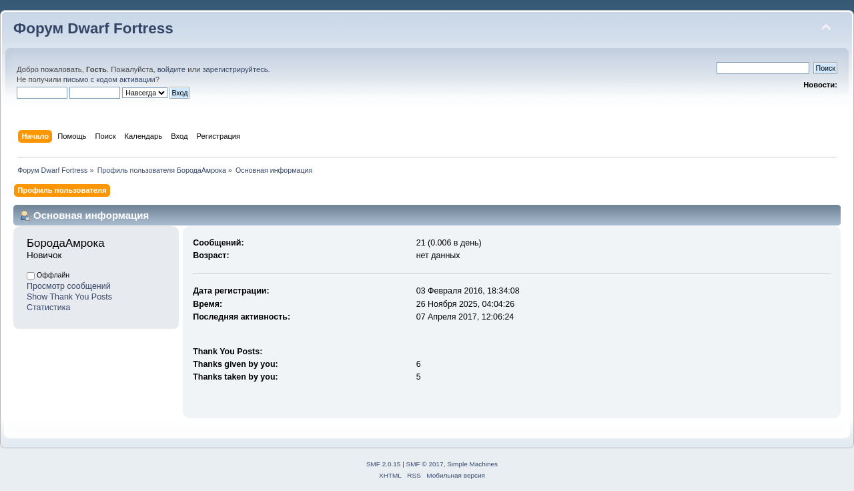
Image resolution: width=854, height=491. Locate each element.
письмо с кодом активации (109, 79)
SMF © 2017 (425, 464)
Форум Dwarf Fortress (93, 28)
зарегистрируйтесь (235, 69)
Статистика (49, 307)
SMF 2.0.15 (383, 464)
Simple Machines (472, 464)
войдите (171, 69)
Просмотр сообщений (69, 286)
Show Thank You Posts (69, 297)
